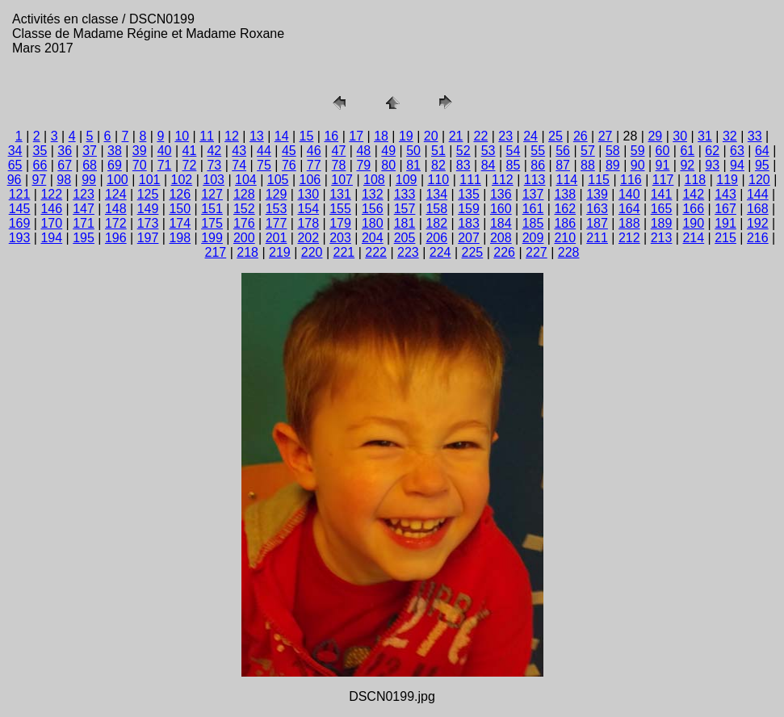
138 (565, 194)
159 (469, 209)
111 (470, 180)
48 (363, 150)
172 (116, 223)
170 (51, 223)
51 (438, 150)
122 (51, 194)
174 (180, 223)
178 (308, 223)
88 (588, 165)
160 (501, 209)
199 (212, 238)
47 (339, 150)
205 (405, 238)
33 (755, 136)
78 (339, 165)
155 (340, 209)
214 (693, 238)
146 (51, 209)
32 (730, 136)
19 (406, 136)
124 (116, 194)
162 (565, 209)
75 (264, 165)
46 (314, 150)
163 (597, 209)
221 (344, 252)
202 (308, 238)
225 (473, 252)
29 (655, 136)
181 (405, 223)
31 (705, 136)
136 (501, 194)
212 (629, 238)
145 (20, 209)
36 (64, 150)
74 (239, 165)
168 (758, 209)
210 (565, 238)
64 (762, 150)
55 (537, 150)
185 (533, 223)
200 (244, 238)
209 (533, 238)
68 (89, 165)
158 (436, 209)
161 (533, 209)
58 (613, 150)
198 (180, 238)
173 (148, 223)
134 (436, 194)
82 (438, 165)
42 (214, 150)
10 (181, 136)
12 (231, 136)
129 (276, 194)
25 (555, 136)
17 (356, 136)
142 (693, 194)
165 (662, 209)
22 (481, 136)
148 (116, 209)
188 (629, 223)
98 (64, 180)
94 (737, 165)
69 (114, 165)
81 (413, 165)
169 (20, 223)
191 (725, 223)
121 (20, 194)
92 (687, 165)
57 (588, 150)
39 (139, 150)
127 (212, 194)
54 (513, 150)
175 (212, 223)
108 (374, 180)
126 (180, 194)
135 (469, 194)
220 (312, 252)
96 (14, 180)
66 (39, 165)
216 (758, 238)
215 (725, 238)
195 (83, 238)
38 (114, 150)
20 (431, 136)
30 (680, 136)
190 (693, 223)
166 (693, 209)
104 (246, 180)
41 (189, 150)
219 (280, 252)
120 (759, 180)
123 (83, 194)
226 (504, 252)
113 (535, 180)
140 (629, 194)
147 (83, 209)
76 (289, 165)
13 (256, 136)
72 (189, 165)
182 (436, 223)
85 (513, 165)
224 (440, 252)
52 (463, 150)
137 (533, 194)
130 (308, 194)
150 (180, 209)
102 (182, 180)
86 (537, 165)
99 (89, 180)
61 (687, 150)
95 (762, 165)
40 (164, 150)
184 (501, 223)
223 (408, 252)
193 (20, 238)
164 (629, 209)
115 (599, 180)
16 (331, 136)
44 (264, 150)
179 (340, 223)
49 (388, 150)
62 (712, 150)
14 (282, 136)
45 (289, 150)
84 (488, 165)
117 (663, 180)
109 (406, 180)
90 (638, 165)
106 (310, 180)
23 (505, 136)
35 (39, 150)
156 (373, 209)
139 (597, 194)
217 (216, 252)
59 (638, 150)
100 (117, 180)
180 (373, 223)
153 (276, 209)
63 (737, 150)
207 (469, 238)
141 (662, 194)
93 (712, 165)
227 (536, 252)
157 (405, 209)
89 (613, 165)
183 (469, 223)
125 (148, 194)
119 (727, 180)
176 (244, 223)
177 (276, 223)
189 (662, 223)
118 (695, 180)
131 (340, 194)
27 (605, 136)
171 (83, 223)
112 (503, 180)
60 (663, 150)
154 (308, 209)
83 (463, 165)
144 (758, 194)
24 (530, 136)
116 (631, 180)
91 (663, 165)
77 (314, 165)
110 (439, 180)
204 (373, 238)
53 (488, 150)
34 (15, 150)
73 (214, 165)
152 (244, 209)
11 (206, 136)
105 (278, 180)
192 (758, 223)
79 (363, 165)
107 (342, 180)
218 (247, 252)
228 (569, 252)
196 (116, 238)
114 (567, 180)
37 (89, 150)
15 (307, 136)
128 (244, 194)
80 (388, 165)
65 (15, 165)
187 (597, 223)
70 (139, 165)
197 (148, 238)
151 (212, 209)
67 (64, 165)
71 (164, 165)
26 (580, 136)
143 (725, 194)
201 (276, 238)
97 (39, 180)
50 (413, 150)
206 (436, 238)
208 (501, 238)
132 (373, 194)
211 (597, 238)
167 (725, 209)
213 (662, 238)
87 (563, 165)
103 (213, 180)
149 (148, 209)
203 (340, 238)
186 (565, 223)
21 (456, 136)
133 (405, 194)
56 (563, 150)
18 (381, 136)
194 (51, 238)
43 (239, 150)
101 (150, 180)
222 (376, 252)
